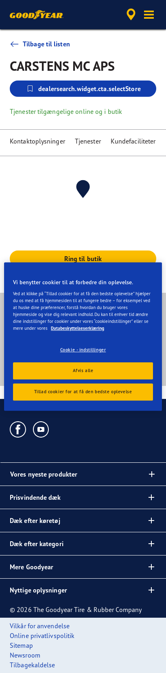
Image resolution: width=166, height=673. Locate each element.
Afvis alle (83, 371)
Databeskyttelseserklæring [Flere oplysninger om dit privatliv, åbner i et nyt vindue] (77, 328)
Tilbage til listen (40, 44)
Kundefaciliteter (133, 141)
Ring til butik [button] (83, 259)
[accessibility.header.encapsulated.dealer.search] (131, 14)
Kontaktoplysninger (37, 141)
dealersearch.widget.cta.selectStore (83, 89)
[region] (83, 336)
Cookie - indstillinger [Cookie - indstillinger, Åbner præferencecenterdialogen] (83, 350)
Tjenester (88, 141)
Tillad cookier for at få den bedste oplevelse (83, 391)
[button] (149, 14)
